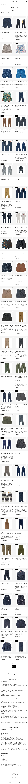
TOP (1, 4)
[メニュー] (1, 1)
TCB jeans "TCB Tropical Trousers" (21, 558)
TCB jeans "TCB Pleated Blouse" (21, 631)
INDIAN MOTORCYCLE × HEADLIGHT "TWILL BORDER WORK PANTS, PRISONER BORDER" (7, 506)
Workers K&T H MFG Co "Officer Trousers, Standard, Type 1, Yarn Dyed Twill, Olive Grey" (7, 480)
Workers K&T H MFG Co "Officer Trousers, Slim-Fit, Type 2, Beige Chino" (7, 353)
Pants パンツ (5, 4)
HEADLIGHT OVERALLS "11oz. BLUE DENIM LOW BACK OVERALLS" (21, 32)
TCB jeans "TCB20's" (18, 201)
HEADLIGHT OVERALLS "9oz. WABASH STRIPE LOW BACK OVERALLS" (7, 453)
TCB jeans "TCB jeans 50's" (6, 583)
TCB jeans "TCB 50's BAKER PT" (7, 376)
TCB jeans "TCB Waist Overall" (6, 631)
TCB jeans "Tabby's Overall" (6, 404)
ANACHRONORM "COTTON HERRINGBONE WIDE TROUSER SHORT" (21, 277)
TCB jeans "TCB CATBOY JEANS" (21, 654)
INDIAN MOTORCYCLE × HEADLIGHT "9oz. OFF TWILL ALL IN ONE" (21, 227)
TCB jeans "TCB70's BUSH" (6, 154)
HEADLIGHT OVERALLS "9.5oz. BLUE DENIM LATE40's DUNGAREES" (21, 506)
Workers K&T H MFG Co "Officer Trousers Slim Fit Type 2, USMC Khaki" (21, 327)
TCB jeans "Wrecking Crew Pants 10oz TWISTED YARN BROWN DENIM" (7, 533)
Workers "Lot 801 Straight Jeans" (21, 105)
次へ (18, 666)
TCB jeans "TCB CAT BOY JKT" (6, 654)
